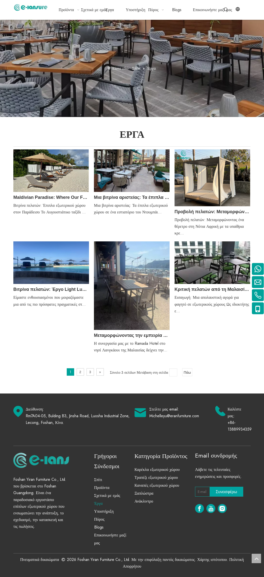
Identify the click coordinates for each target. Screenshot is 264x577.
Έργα (98, 503)
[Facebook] (199, 508)
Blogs (99, 527)
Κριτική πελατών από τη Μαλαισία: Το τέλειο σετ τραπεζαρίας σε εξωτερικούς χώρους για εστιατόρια (212, 289)
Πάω (187, 372)
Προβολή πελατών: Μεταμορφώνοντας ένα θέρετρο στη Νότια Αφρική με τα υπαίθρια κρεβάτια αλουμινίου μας (212, 211)
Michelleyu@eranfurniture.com (174, 416)
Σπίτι (98, 480)
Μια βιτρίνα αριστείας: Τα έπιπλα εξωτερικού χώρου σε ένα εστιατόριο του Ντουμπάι (132, 197)
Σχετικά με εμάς (107, 495)
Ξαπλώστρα (143, 493)
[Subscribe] (226, 492)
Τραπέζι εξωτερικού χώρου (156, 477)
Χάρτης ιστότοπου (212, 559)
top (256, 558)
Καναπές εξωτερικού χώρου (156, 485)
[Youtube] (210, 508)
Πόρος (99, 519)
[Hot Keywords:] (226, 9)
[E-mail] (201, 491)
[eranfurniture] (54, 460)
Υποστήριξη (104, 511)
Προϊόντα (102, 487)
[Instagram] (222, 508)
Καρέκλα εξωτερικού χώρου (157, 469)
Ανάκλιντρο (143, 501)
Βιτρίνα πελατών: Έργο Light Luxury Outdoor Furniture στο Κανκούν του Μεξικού (51, 289)
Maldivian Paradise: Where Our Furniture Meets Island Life (51, 197)
